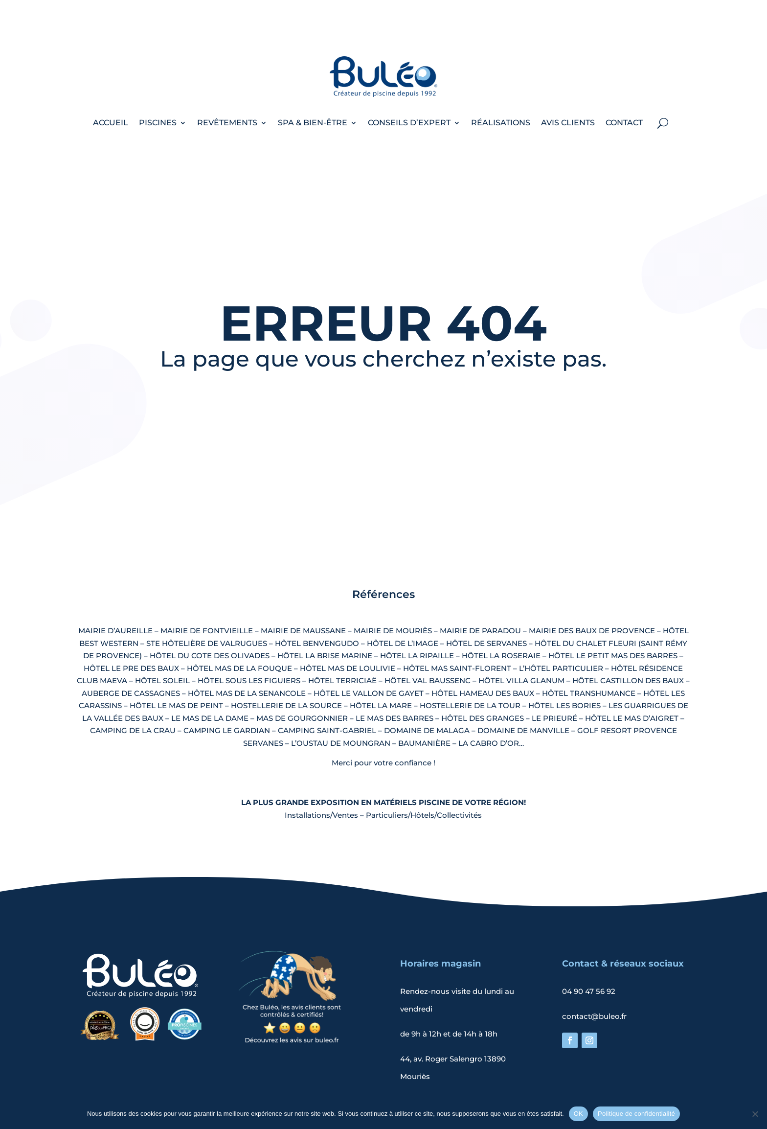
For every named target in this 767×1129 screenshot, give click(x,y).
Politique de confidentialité (420, 1092)
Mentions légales (328, 1092)
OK (578, 1113)
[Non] (755, 1114)
